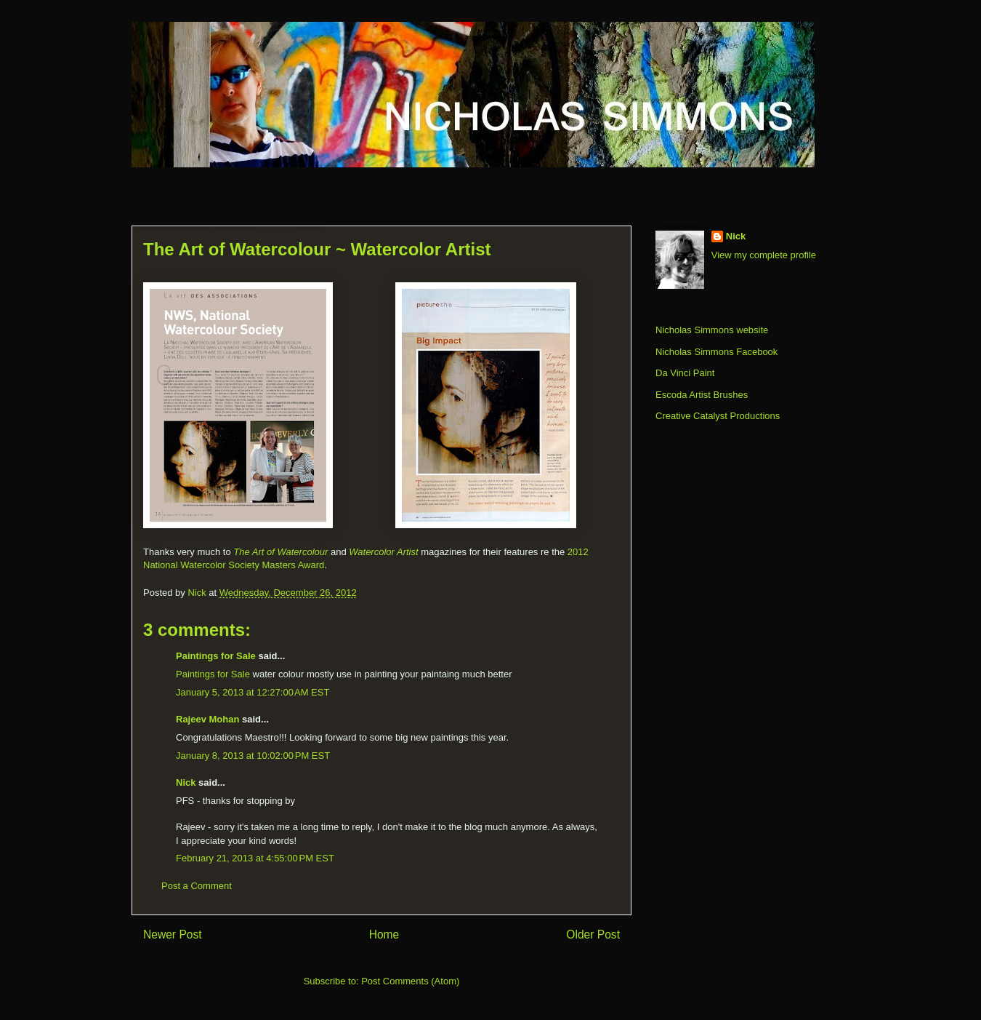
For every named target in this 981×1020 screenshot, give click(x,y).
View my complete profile (763, 255)
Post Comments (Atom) (410, 981)
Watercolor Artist (383, 551)
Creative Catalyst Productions (717, 415)
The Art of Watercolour (280, 551)
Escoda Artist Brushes (701, 394)
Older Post (593, 934)
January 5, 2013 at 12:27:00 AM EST (252, 692)
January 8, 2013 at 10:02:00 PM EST (253, 755)
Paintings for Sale (216, 655)
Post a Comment (196, 885)
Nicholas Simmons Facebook (716, 351)
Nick (185, 782)
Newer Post (172, 934)
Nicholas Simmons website (711, 329)
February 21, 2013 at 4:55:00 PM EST (255, 858)
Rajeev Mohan (207, 719)
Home (384, 934)
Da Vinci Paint (684, 372)
